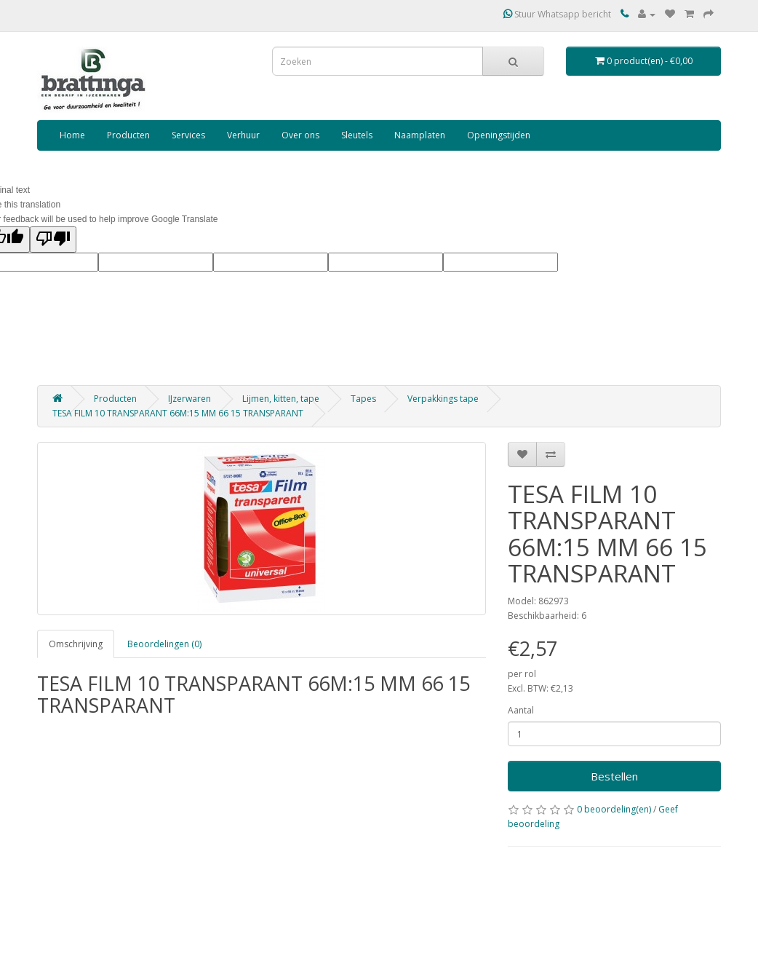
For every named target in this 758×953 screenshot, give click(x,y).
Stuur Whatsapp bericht (557, 14)
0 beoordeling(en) (614, 809)
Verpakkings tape (443, 398)
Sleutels (356, 135)
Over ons (300, 135)
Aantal (521, 710)
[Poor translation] (53, 239)
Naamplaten (419, 135)
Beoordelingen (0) (164, 644)
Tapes (363, 398)
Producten (128, 135)
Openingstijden (498, 135)
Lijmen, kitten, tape (280, 398)
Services (188, 135)
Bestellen (614, 776)
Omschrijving (76, 644)
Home (72, 135)
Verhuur (243, 135)
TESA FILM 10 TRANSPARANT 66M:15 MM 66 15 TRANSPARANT (177, 413)
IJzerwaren (189, 398)
